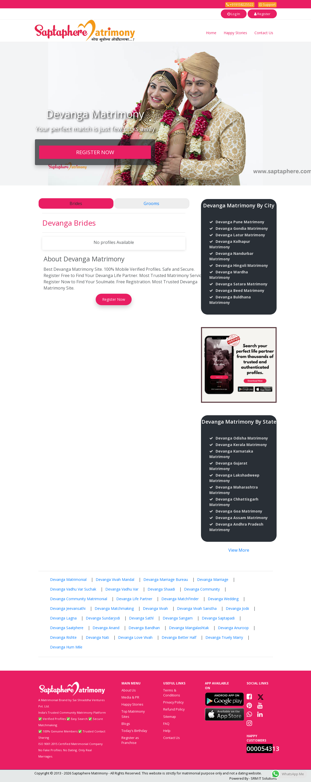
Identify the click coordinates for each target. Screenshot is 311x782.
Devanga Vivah (155, 608)
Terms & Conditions (171, 692)
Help (166, 730)
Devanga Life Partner (134, 598)
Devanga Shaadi (161, 589)
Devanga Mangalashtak (189, 627)
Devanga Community (202, 589)
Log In (233, 13)
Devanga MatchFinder (180, 598)
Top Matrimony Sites (133, 714)
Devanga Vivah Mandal (115, 579)
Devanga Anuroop (233, 627)
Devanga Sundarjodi (103, 618)
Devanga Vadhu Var (121, 589)
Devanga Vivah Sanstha (197, 608)
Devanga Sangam (178, 618)
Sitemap (169, 716)
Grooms (151, 203)
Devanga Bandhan (144, 627)
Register (262, 13)
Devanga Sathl (141, 618)
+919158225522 (239, 4)
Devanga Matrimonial (68, 579)
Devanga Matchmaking (114, 608)
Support (267, 4)
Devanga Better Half (179, 637)
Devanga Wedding (223, 598)
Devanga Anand (106, 627)
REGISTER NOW (95, 152)
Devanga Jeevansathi (68, 608)
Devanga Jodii (237, 608)
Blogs (125, 723)
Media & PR (130, 697)
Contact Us (263, 32)
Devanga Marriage (212, 579)
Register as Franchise (130, 740)
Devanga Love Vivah (135, 637)
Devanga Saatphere (66, 627)
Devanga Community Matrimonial (78, 598)
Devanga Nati (97, 637)
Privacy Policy (173, 702)
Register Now (113, 299)
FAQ (166, 723)
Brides (76, 203)
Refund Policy (174, 709)
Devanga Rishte (63, 637)
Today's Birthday (134, 730)
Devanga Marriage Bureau (165, 579)
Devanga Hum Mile (66, 647)
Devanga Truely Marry (224, 637)
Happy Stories (235, 32)
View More (238, 550)
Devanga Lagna (63, 618)
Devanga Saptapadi (218, 618)
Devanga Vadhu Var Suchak (73, 589)
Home (211, 32)
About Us (128, 690)
